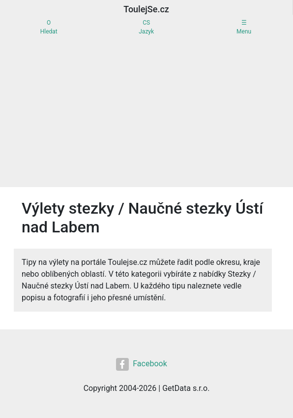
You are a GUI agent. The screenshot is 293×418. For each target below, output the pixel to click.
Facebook (141, 364)
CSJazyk (146, 27)
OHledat (49, 27)
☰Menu (243, 27)
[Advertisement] (146, 113)
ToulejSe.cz (146, 9)
